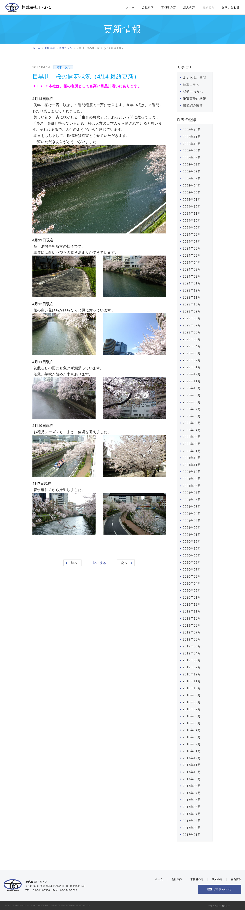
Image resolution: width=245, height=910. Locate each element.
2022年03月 (192, 437)
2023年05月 (192, 339)
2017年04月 (192, 814)
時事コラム (65, 48)
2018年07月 (192, 709)
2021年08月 (192, 486)
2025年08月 (192, 158)
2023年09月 (192, 311)
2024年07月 (192, 241)
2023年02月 (192, 360)
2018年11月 (192, 681)
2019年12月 (192, 604)
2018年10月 (192, 688)
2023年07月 (192, 325)
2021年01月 (192, 535)
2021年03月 (192, 521)
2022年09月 (192, 395)
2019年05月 (192, 646)
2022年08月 (192, 402)
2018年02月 (192, 744)
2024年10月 (192, 220)
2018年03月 (192, 737)
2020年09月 (192, 556)
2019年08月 (192, 625)
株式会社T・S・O (28, 7)
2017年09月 (192, 779)
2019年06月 (192, 639)
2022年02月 (192, 444)
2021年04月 (192, 514)
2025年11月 (192, 137)
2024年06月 (192, 248)
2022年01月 (192, 451)
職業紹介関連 (193, 105)
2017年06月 (192, 800)
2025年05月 (192, 179)
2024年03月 (192, 269)
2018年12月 (192, 674)
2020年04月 (192, 583)
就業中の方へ (193, 91)
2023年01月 (192, 367)
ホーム (129, 7)
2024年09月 (192, 227)
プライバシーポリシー (219, 906)
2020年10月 (192, 548)
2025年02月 (192, 193)
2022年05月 (192, 423)
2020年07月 (192, 569)
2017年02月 (192, 828)
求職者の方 (168, 7)
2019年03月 (192, 660)
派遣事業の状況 (194, 99)
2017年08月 (192, 786)
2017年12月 (192, 758)
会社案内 (148, 7)
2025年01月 (192, 199)
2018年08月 (192, 702)
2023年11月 (192, 297)
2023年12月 (192, 290)
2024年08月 (192, 234)
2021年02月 (192, 528)
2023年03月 (192, 353)
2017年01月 (192, 835)
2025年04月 (192, 186)
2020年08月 (192, 562)
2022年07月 (192, 409)
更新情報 (208, 7)
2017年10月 (192, 772)
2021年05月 (192, 507)
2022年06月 (192, 416)
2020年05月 (192, 576)
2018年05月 (192, 723)
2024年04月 (192, 262)
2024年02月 (192, 276)
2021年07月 (192, 493)
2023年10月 (192, 304)
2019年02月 (192, 667)
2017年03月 (192, 821)
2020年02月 (192, 590)
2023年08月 (192, 318)
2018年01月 (192, 751)
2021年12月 (192, 458)
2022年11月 (192, 381)
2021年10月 (192, 472)
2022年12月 (192, 374)
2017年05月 (192, 807)
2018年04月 (192, 730)
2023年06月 (192, 332)
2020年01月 (192, 597)
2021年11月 (192, 465)
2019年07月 (192, 632)
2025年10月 (192, 144)
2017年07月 (192, 793)
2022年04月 (192, 430)
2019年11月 (192, 611)
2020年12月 (192, 541)
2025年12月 (192, 130)
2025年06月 (192, 172)
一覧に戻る (98, 563)
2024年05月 (192, 255)
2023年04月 (192, 346)
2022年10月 (192, 388)
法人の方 (189, 7)
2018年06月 (192, 716)
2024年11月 (192, 213)
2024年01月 (192, 283)
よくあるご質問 (194, 78)
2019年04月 (192, 653)
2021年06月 (192, 500)
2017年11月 (192, 765)
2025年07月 (192, 165)
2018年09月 (192, 695)
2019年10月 (192, 618)
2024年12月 (192, 207)
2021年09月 (192, 479)
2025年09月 (192, 151)
